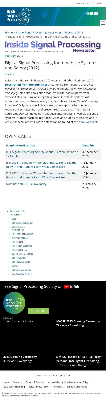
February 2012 (74, 32)
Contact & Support (35, 382)
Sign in (98, 3)
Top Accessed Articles (21, 274)
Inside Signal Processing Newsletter (38, 32)
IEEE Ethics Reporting (14, 387)
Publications (17, 241)
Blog (14, 219)
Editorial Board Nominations (19, 228)
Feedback (58, 387)
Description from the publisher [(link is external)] (27, 84)
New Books (10, 74)
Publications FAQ (19, 250)
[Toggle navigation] (103, 23)
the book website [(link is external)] (86, 122)
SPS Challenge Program (22, 223)
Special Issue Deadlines (22, 254)
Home (9, 32)
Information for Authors (23, 233)
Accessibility (54, 382)
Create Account (83, 3)
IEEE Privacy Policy (38, 387)
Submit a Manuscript (21, 270)
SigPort (15, 266)
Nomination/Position (20, 145)
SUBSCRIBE (38, 311)
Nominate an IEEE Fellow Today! (26, 184)
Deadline (88, 145)
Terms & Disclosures (77, 387)
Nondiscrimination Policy (76, 382)
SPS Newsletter (19, 258)
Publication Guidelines (22, 246)
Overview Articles (20, 237)
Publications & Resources (17, 213)
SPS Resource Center (21, 262)
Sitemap (17, 382)
